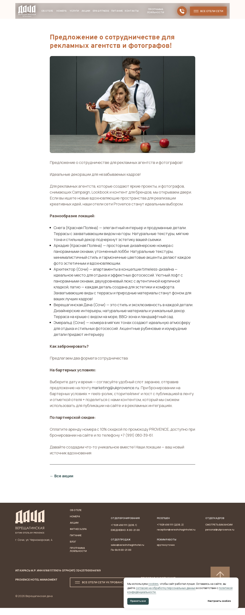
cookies (153, 584)
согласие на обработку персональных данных (166, 588)
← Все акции (61, 479)
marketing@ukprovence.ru (115, 391)
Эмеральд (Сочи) (69, 326)
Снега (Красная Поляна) (76, 231)
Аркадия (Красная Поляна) (78, 248)
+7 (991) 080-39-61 (137, 438)
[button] (208, 11)
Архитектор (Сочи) (71, 272)
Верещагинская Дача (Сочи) (80, 308)
